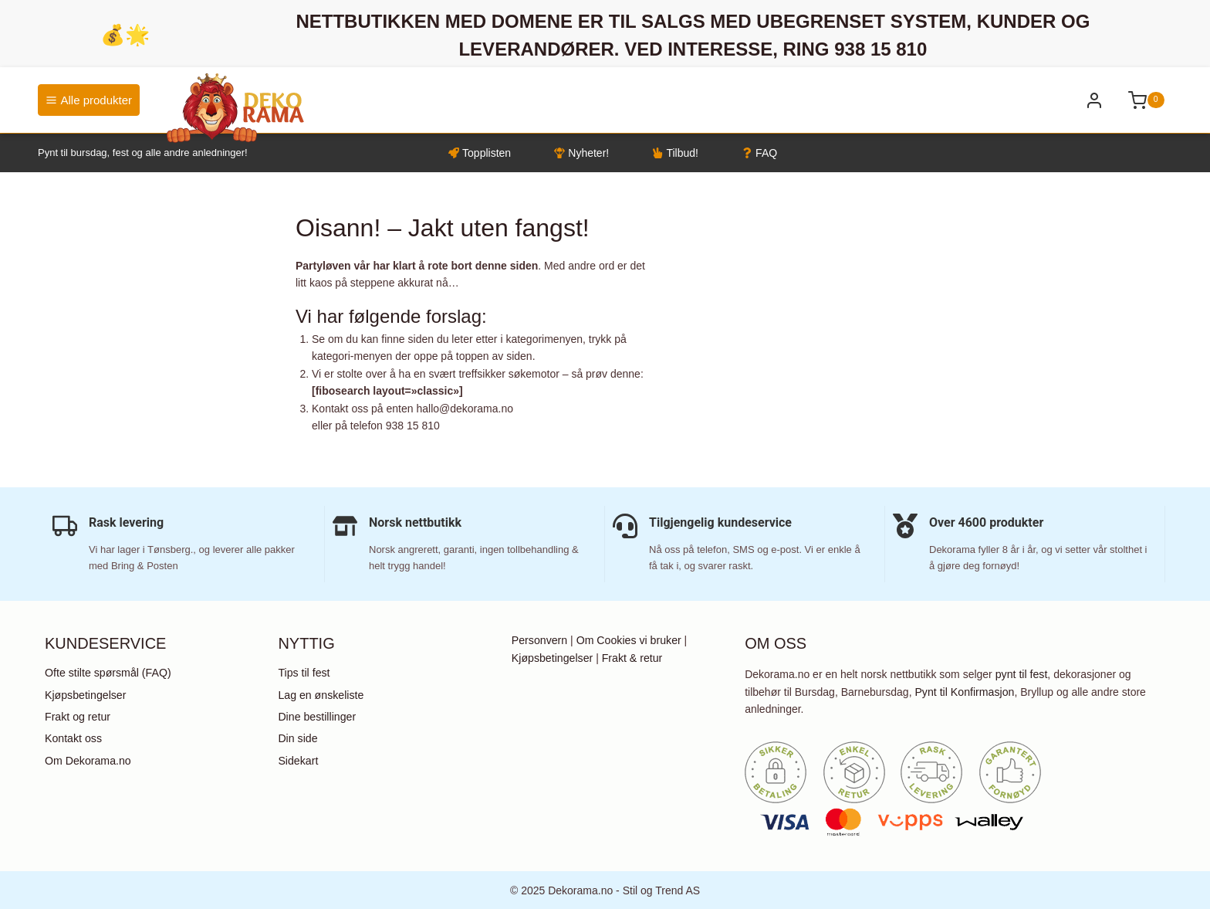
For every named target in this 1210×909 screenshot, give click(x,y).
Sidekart (297, 759)
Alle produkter (89, 100)
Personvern (539, 640)
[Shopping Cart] (1146, 100)
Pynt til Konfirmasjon (963, 691)
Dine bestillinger (316, 716)
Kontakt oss (73, 737)
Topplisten (479, 153)
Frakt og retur (77, 716)
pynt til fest (1021, 674)
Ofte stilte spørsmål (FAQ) (107, 672)
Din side (297, 737)
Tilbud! (675, 153)
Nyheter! (581, 153)
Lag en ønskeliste (320, 694)
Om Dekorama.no (87, 759)
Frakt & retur (631, 657)
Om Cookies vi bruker (628, 640)
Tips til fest (303, 672)
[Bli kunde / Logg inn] (1094, 100)
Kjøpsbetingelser (85, 694)
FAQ (759, 153)
